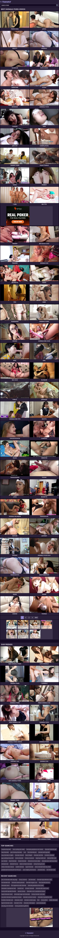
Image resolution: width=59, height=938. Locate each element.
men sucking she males (19, 849)
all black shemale (29, 888)
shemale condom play (29, 900)
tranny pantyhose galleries (21, 906)
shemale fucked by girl (50, 849)
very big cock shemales (7, 906)
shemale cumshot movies (29, 897)
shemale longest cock (31, 882)
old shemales (32, 879)
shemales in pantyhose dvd (45, 897)
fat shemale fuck (6, 882)
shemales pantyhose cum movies (34, 849)
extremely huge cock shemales (22, 894)
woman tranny (21, 891)
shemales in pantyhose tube (9, 888)
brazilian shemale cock (7, 900)
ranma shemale (19, 858)
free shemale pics (32, 852)
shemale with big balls (44, 852)
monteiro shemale (49, 855)
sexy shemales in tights (7, 855)
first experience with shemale (18, 885)
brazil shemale (12, 861)
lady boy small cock (40, 858)
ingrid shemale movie (7, 894)
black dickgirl (29, 855)
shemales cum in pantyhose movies (36, 891)
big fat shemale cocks (7, 903)
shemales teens (5, 885)
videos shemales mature (8, 867)
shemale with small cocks (42, 888)
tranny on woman (29, 858)
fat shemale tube (51, 869)
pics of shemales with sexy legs (9, 879)
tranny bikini (44, 900)
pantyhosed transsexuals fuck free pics (11, 869)
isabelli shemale (20, 867)
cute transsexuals (40, 903)
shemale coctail (19, 900)
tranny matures (23, 879)
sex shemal (4, 861)
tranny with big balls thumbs (9, 891)
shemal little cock (51, 858)
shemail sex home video (34, 861)
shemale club (5, 864)
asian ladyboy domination (29, 869)
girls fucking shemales (16, 852)
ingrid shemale (29, 867)
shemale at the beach (29, 903)
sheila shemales (53, 900)
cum (25, 852)
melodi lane (21, 888)
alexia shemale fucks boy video (42, 867)
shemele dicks (41, 869)
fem (38, 900)
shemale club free (38, 855)
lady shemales (5, 852)
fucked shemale (22, 861)
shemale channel (19, 855)
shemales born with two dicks (49, 861)
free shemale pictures (44, 882)
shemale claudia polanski (18, 882)
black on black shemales (26, 864)
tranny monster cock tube (38, 894)
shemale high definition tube (44, 879)
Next (36, 617)
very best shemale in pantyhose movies (11, 897)
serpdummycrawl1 (6, 849)
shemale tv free (18, 903)
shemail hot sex (14, 864)
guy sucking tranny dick (7, 858)
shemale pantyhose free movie (35, 885)
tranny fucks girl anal (39, 864)
